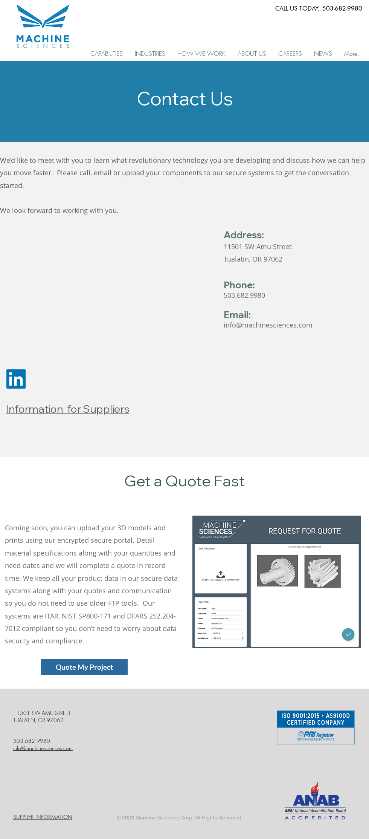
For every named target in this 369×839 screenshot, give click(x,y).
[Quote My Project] (84, 667)
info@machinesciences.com (268, 324)
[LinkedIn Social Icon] (16, 379)
